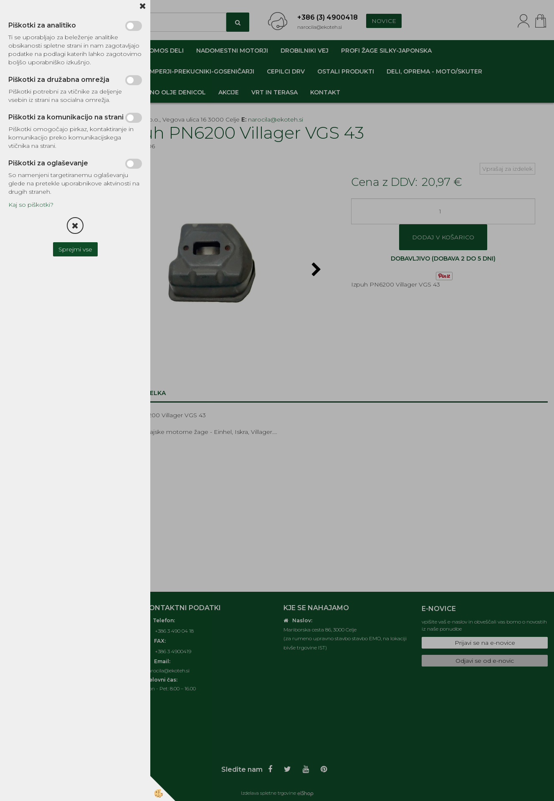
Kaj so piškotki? (30, 204)
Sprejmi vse (75, 249)
